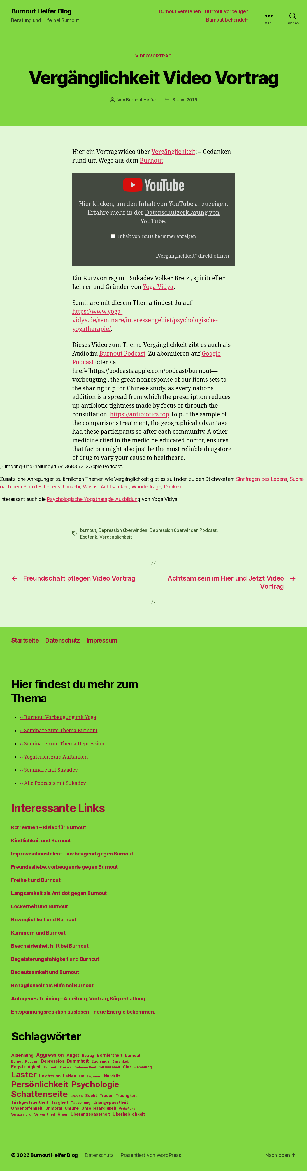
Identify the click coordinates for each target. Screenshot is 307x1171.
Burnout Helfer (141, 100)
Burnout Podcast (122, 354)
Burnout (151, 160)
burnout (88, 530)
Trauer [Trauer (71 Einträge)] (105, 1095)
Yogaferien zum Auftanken (54, 757)
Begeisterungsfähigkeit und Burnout (55, 959)
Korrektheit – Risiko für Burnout (48, 827)
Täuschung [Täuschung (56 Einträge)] (80, 1102)
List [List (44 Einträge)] (81, 1076)
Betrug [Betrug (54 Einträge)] (88, 1055)
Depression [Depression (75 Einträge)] (52, 1061)
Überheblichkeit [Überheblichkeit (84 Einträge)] (129, 1114)
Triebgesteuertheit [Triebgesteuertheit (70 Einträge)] (29, 1102)
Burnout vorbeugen (226, 11)
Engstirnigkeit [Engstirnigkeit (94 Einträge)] (26, 1067)
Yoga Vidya (158, 287)
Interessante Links (57, 808)
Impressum (102, 640)
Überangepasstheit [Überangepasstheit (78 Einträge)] (90, 1114)
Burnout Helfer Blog (41, 11)
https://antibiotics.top (139, 414)
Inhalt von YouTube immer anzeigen (157, 236)
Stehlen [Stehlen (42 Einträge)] (76, 1096)
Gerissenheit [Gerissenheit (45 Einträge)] (109, 1067)
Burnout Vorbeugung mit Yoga (58, 717)
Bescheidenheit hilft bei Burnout (49, 946)
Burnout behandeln (227, 20)
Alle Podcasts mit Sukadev (53, 783)
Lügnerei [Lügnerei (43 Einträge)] (94, 1076)
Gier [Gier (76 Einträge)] (127, 1067)
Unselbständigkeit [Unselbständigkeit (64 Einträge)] (99, 1108)
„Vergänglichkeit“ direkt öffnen (192, 256)
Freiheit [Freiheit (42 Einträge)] (66, 1067)
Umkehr (71, 487)
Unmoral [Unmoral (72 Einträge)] (53, 1108)
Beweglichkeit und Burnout (43, 919)
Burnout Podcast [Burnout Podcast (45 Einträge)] (24, 1061)
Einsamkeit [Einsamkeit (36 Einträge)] (120, 1061)
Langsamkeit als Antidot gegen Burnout (59, 893)
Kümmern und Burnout (38, 933)
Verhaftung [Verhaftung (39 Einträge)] (127, 1108)
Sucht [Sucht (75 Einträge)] (91, 1095)
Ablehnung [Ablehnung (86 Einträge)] (22, 1055)
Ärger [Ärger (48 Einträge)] (63, 1114)
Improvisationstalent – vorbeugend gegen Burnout (72, 854)
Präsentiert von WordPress (150, 1155)
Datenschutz (62, 640)
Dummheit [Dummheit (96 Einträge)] (78, 1061)
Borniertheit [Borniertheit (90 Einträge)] (109, 1055)
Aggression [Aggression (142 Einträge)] (50, 1055)
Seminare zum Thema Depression (62, 744)
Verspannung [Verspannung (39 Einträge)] (21, 1114)
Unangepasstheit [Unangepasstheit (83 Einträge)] (110, 1102)
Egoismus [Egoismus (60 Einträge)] (100, 1061)
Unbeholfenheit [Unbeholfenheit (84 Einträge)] (27, 1108)
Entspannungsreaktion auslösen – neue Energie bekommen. (83, 1012)
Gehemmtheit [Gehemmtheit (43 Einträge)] (85, 1067)
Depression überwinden (123, 530)
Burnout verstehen (180, 11)
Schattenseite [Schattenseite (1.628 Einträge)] (39, 1094)
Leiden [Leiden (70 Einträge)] (69, 1076)
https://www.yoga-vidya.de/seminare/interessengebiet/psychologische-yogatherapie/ (145, 320)
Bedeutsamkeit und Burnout (45, 972)
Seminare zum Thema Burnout (58, 730)
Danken (172, 487)
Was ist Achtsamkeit (106, 487)
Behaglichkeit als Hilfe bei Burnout (52, 985)
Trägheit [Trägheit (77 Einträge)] (59, 1102)
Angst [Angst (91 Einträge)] (72, 1055)
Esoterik (88, 537)
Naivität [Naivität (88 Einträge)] (112, 1076)
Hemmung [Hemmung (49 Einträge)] (143, 1067)
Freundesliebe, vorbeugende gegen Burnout (64, 867)
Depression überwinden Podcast (183, 530)
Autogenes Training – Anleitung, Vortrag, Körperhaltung (78, 998)
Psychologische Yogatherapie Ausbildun (92, 499)
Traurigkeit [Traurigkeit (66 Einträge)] (126, 1095)
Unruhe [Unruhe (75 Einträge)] (72, 1108)
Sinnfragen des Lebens (261, 479)
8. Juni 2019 (184, 100)
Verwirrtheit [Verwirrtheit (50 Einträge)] (44, 1114)
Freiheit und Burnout (36, 880)
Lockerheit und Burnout (39, 906)
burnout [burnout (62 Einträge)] (132, 1055)
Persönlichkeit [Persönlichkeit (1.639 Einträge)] (39, 1084)
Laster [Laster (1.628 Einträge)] (23, 1074)
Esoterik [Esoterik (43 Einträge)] (50, 1067)
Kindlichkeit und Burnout (41, 840)
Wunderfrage (146, 487)
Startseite (25, 640)
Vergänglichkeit (173, 152)
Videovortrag (153, 56)
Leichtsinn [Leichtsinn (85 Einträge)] (49, 1076)
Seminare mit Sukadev (49, 770)
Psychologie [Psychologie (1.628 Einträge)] (95, 1084)
